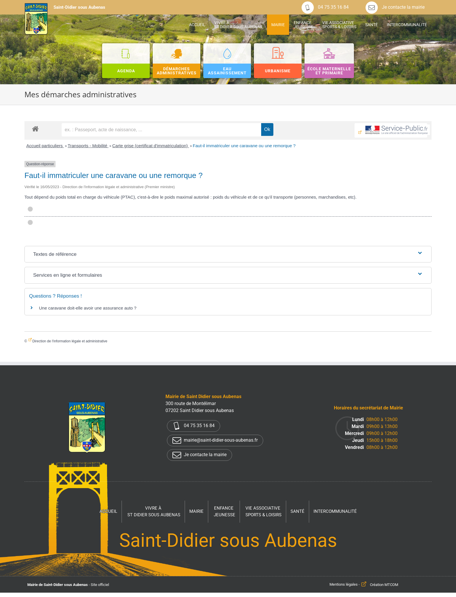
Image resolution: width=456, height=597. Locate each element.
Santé (297, 511)
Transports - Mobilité (88, 145)
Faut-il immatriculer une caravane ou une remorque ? (244, 145)
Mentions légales (343, 584)
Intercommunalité (335, 511)
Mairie (196, 511)
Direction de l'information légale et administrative (69, 341)
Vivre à (153, 512)
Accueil (108, 511)
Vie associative (263, 512)
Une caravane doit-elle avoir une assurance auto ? (87, 307)
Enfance (224, 512)
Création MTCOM (384, 584)
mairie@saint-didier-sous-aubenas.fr (215, 440)
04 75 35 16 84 (325, 7)
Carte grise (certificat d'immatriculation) (150, 145)
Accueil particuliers (45, 145)
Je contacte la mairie (395, 7)
